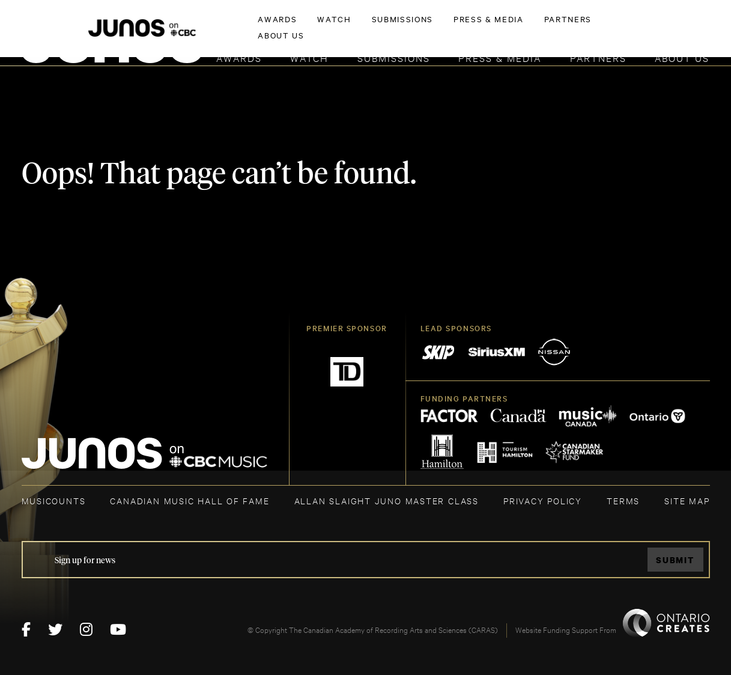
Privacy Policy (542, 500)
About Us (682, 57)
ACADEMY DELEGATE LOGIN (653, 28)
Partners (598, 57)
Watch (309, 57)
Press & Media (499, 57)
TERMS (623, 500)
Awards (239, 57)
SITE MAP (686, 500)
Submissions (393, 57)
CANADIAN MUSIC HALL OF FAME (189, 500)
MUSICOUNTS (54, 500)
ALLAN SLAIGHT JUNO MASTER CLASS (386, 500)
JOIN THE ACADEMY (542, 28)
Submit (675, 560)
